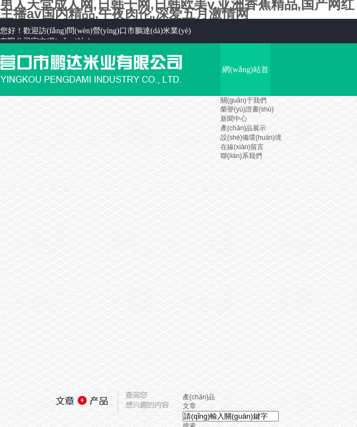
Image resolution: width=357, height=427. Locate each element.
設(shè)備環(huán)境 (250, 137)
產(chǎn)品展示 (243, 128)
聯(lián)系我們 (241, 156)
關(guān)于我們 (243, 100)
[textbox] (231, 416)
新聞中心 (233, 119)
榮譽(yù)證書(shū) (247, 109)
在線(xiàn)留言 (242, 147)
